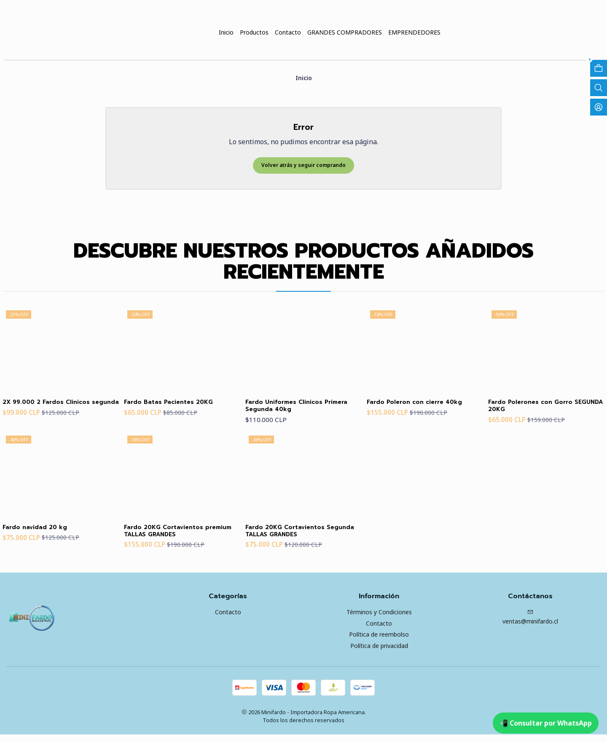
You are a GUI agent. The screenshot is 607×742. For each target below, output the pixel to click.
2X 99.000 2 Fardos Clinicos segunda (53, 408)
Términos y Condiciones (379, 619)
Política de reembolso (379, 642)
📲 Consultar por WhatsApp (546, 723)
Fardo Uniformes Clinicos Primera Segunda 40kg (289, 408)
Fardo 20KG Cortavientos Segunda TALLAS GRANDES (293, 536)
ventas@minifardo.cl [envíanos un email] (530, 624)
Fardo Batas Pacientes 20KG (175, 404)
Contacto (228, 619)
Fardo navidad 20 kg (39, 532)
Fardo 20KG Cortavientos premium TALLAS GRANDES (172, 536)
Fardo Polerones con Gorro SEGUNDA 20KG (537, 408)
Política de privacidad (379, 653)
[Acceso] (598, 107)
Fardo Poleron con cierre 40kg (422, 404)
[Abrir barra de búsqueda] (598, 87)
